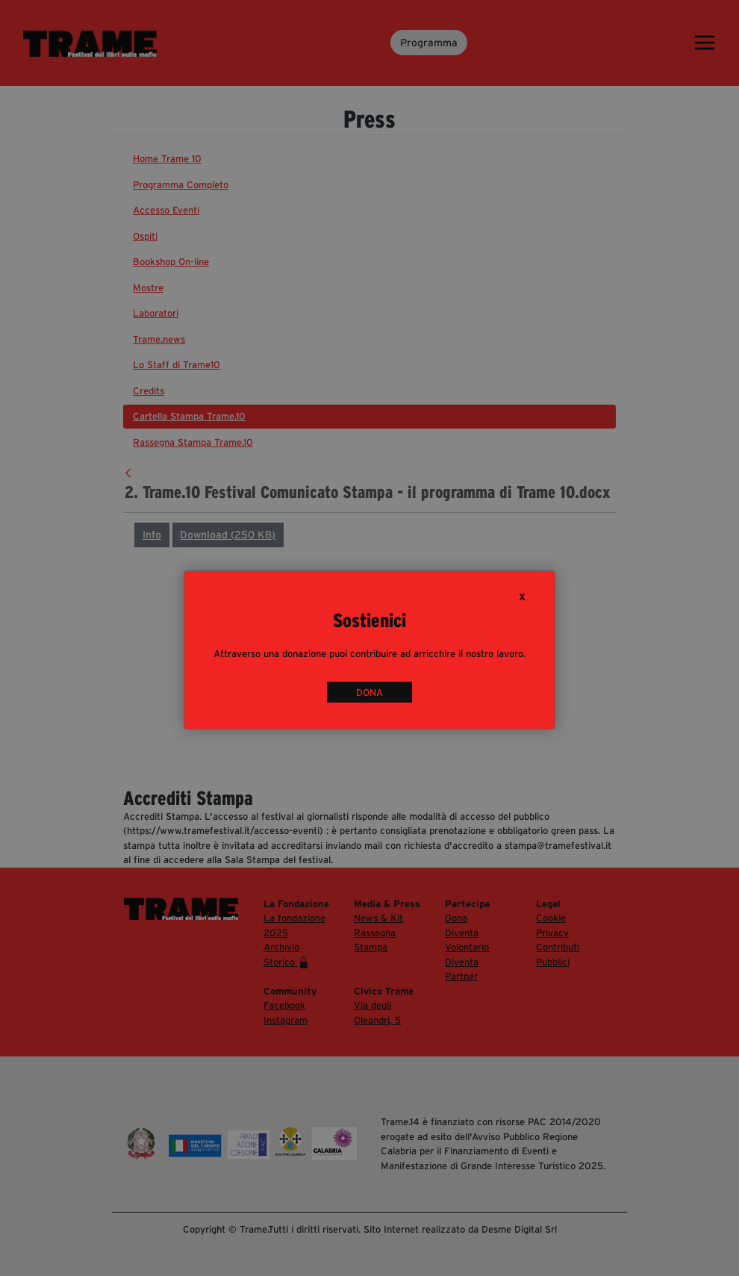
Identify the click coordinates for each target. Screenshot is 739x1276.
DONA (369, 692)
